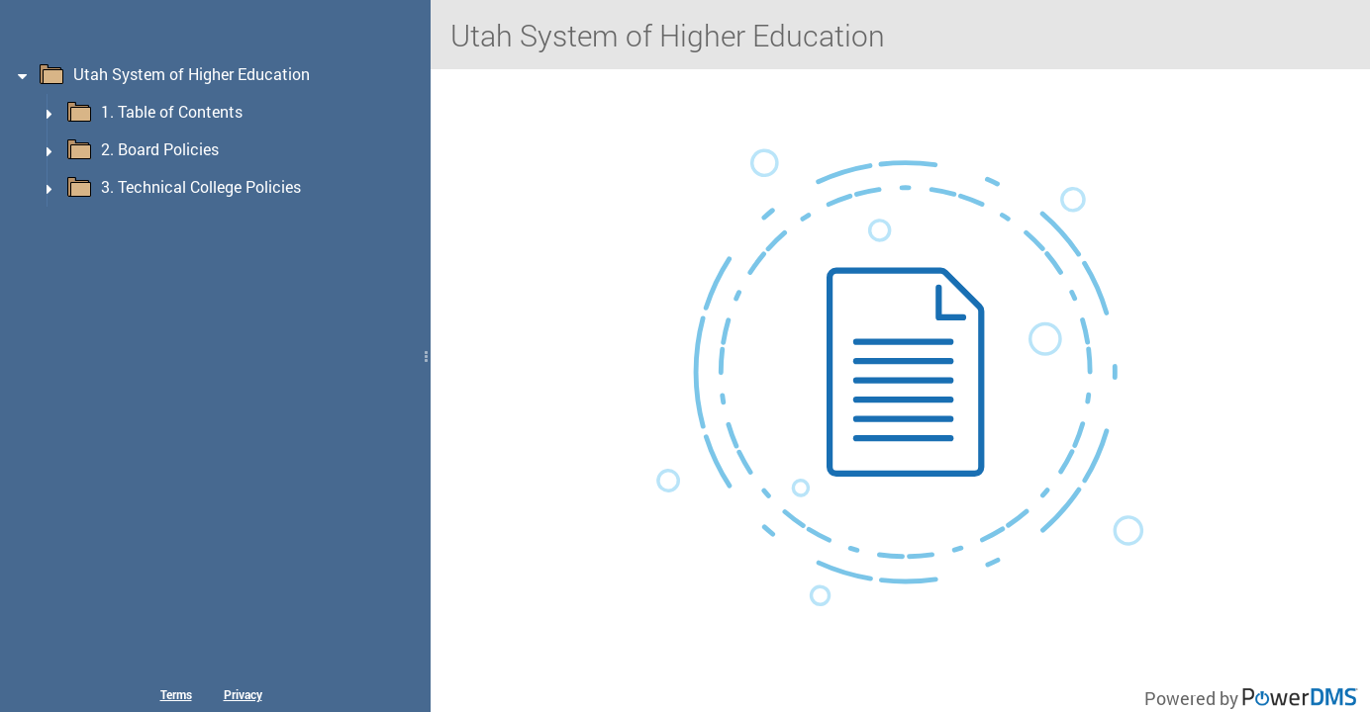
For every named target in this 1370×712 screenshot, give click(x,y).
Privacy (243, 694)
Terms (176, 694)
